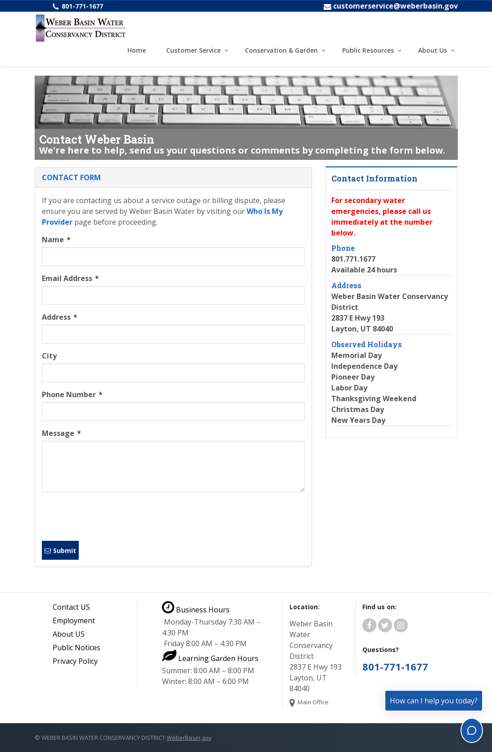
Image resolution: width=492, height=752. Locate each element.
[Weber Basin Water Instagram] (401, 625)
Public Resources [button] (368, 50)
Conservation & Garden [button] (281, 50)
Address (59, 317)
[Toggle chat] (471, 730)
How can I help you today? (434, 701)
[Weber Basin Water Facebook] (369, 625)
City (49, 356)
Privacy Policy (75, 661)
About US (69, 634)
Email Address (70, 278)
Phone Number (72, 394)
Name (56, 240)
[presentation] (110, 516)
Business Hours (196, 610)
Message (61, 433)
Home (136, 50)
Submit (61, 550)
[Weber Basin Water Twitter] (385, 625)
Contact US (71, 607)
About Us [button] (432, 50)
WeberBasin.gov (189, 738)
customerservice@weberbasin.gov (395, 6)
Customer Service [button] (193, 50)
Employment (74, 620)
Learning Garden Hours (210, 658)
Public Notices (76, 647)
